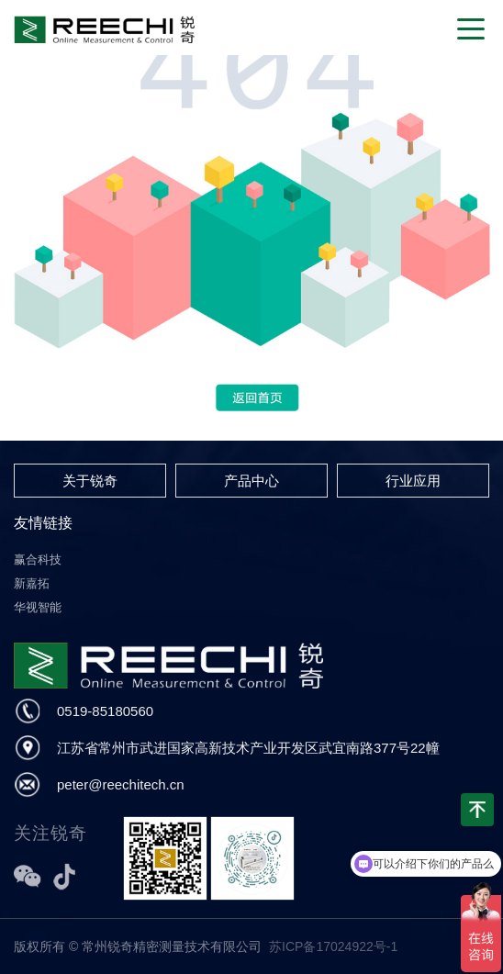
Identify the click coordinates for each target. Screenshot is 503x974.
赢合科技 (37, 559)
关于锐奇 (89, 480)
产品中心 (251, 480)
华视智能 (37, 607)
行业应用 (413, 480)
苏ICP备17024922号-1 (333, 946)
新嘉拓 (32, 583)
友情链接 (43, 523)
